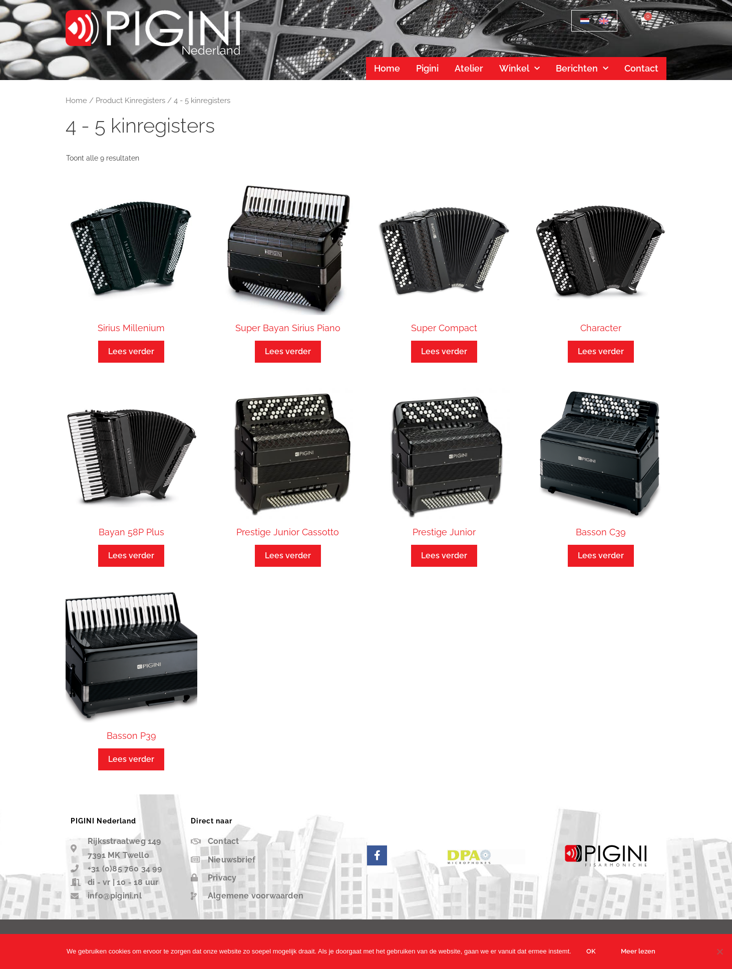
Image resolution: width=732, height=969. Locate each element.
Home (387, 68)
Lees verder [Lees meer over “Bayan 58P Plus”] (131, 555)
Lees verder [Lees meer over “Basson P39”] (131, 759)
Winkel (519, 69)
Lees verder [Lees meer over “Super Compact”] (444, 351)
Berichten (582, 69)
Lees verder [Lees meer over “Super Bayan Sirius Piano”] (288, 351)
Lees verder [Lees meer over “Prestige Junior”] (444, 555)
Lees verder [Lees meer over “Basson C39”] (601, 555)
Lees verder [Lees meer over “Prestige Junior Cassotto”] (288, 555)
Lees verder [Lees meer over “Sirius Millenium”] (131, 351)
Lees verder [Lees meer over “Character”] (601, 351)
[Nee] (719, 951)
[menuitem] (584, 21)
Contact (641, 68)
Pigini (427, 68)
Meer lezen (638, 951)
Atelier (469, 68)
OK (591, 951)
